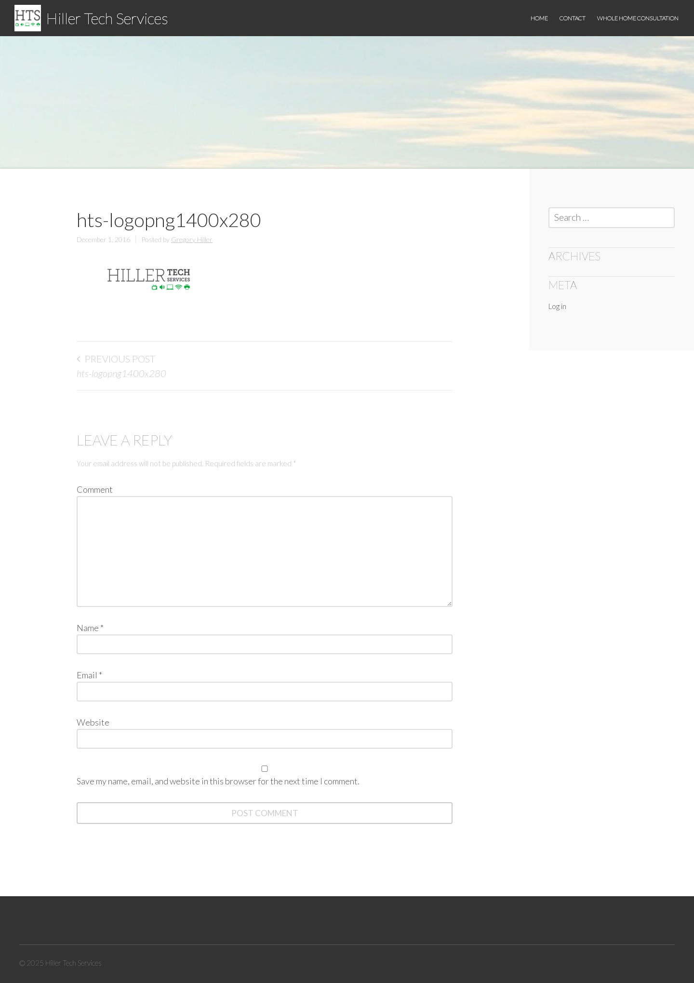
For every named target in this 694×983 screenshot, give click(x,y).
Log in (557, 306)
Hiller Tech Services (107, 18)
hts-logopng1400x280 (121, 373)
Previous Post (120, 358)
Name (90, 627)
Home (539, 18)
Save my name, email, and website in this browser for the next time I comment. (218, 781)
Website (93, 722)
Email (89, 675)
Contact (573, 18)
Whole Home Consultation (638, 18)
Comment (95, 489)
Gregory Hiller (192, 239)
